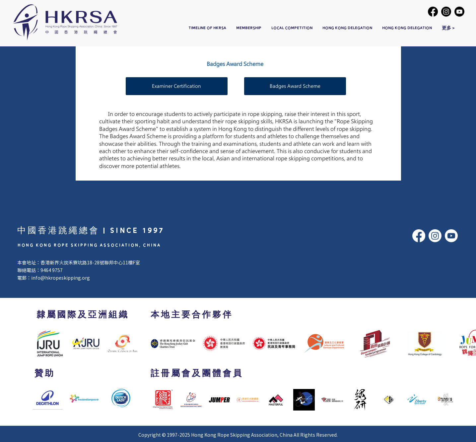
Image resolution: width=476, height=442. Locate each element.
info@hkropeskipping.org (60, 277)
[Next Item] (447, 399)
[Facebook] (433, 12)
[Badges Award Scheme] (295, 86)
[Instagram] (446, 12)
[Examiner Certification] (177, 86)
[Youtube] (459, 12)
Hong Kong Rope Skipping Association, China (242, 434)
